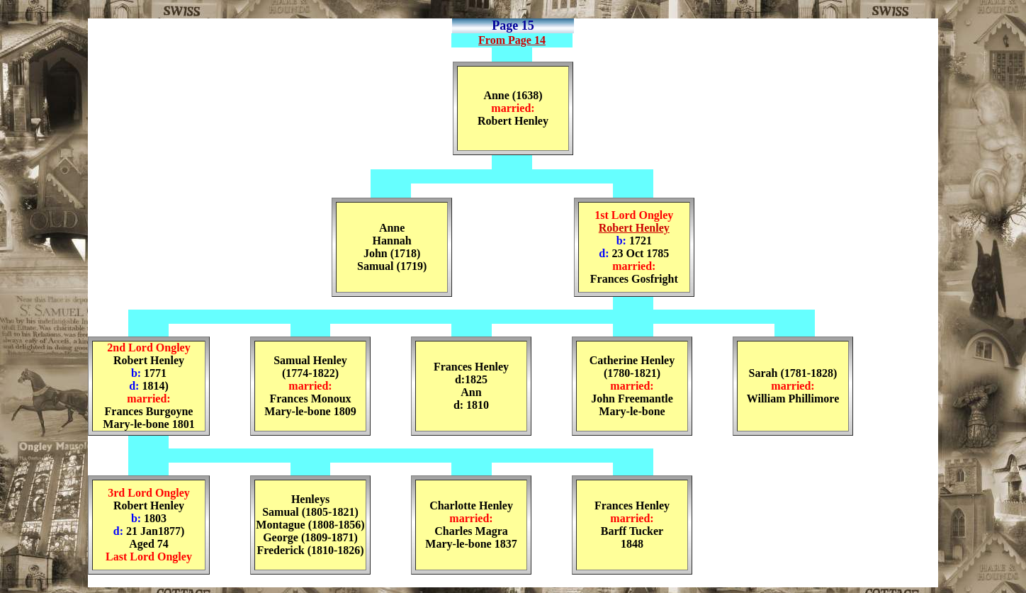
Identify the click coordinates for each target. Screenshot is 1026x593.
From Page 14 (512, 40)
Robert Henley (634, 228)
